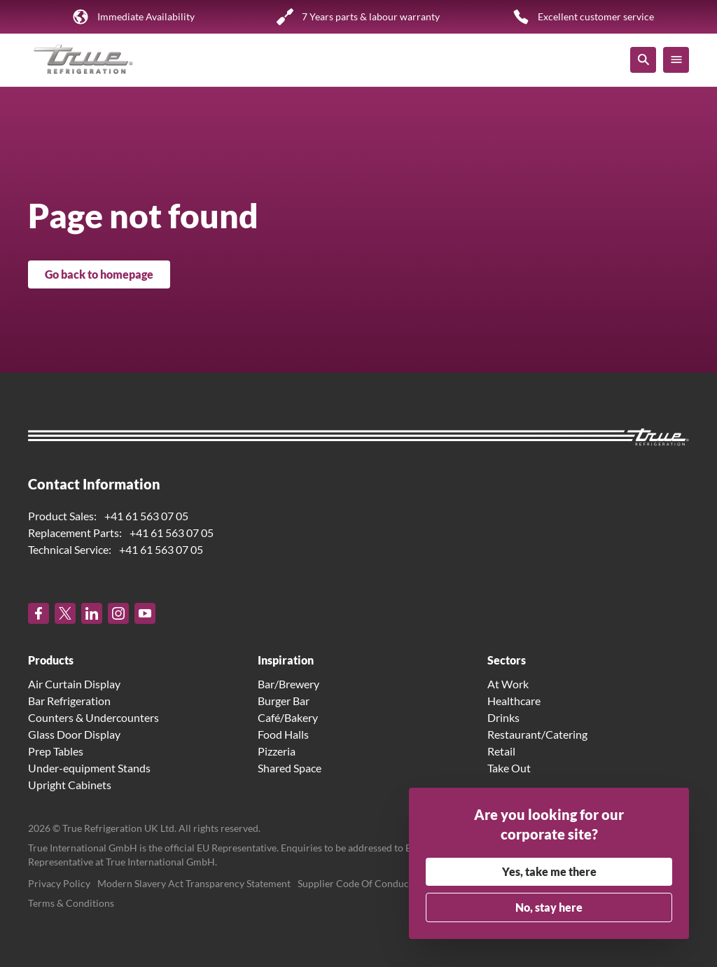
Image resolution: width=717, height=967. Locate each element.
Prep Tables (55, 751)
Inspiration (286, 660)
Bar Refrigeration (69, 700)
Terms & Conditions (71, 903)
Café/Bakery (288, 717)
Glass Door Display (74, 734)
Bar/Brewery (288, 683)
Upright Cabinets (69, 784)
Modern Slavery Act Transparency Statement (194, 883)
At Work (508, 683)
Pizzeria (276, 751)
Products (51, 660)
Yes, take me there (549, 871)
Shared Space (289, 767)
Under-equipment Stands (89, 767)
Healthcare (514, 700)
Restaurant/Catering (537, 734)
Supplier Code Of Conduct (355, 883)
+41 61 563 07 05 (146, 515)
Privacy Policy (59, 883)
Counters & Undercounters (93, 717)
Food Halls (283, 734)
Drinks (503, 717)
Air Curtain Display (74, 683)
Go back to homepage (99, 274)
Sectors (506, 660)
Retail (501, 751)
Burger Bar (283, 700)
